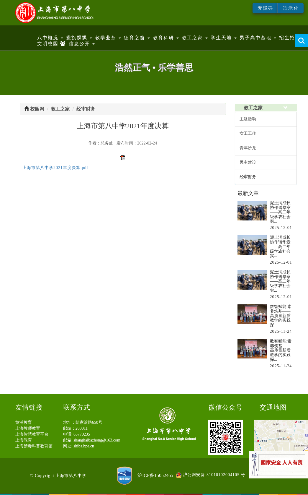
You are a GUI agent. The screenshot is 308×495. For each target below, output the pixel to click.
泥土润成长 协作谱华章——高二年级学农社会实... (280, 212)
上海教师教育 (27, 428)
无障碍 (265, 8)
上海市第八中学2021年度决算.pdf (55, 167)
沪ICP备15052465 (155, 475)
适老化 (291, 8)
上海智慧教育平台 (31, 434)
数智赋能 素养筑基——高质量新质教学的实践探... (281, 315)
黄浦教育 (23, 422)
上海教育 (23, 440)
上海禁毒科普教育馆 (34, 446)
